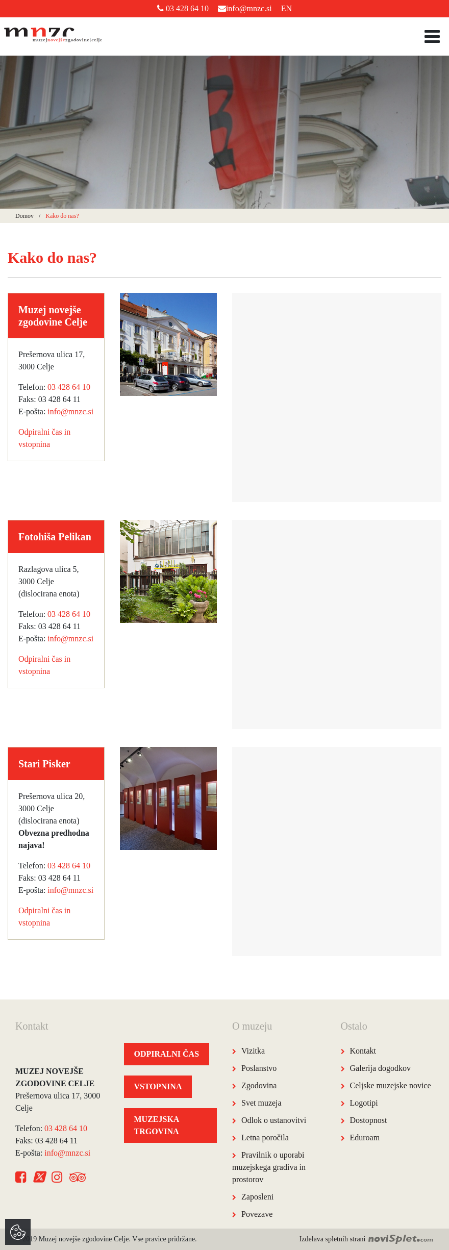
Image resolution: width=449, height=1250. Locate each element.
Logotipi (364, 1102)
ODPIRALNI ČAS (166, 1053)
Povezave (256, 1214)
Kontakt (363, 1050)
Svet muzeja (261, 1102)
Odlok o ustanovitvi (273, 1120)
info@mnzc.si (245, 8)
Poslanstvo (259, 1068)
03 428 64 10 (183, 8)
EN (286, 8)
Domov (24, 215)
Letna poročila (265, 1137)
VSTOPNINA (158, 1086)
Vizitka (253, 1050)
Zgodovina (259, 1085)
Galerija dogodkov (380, 1068)
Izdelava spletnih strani (367, 1239)
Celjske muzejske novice (390, 1085)
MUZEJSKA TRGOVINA (157, 1125)
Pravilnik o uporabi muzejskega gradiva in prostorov (269, 1167)
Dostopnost (368, 1120)
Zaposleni (257, 1196)
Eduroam (365, 1137)
